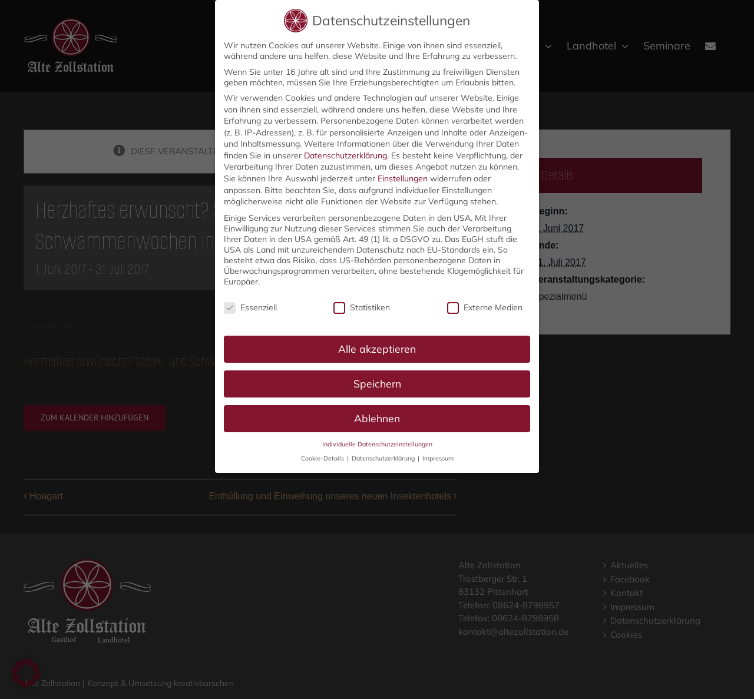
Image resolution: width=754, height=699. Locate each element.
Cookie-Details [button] (323, 454)
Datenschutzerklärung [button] (384, 454)
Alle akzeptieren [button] (377, 345)
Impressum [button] (438, 454)
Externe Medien (484, 304)
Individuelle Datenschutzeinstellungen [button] (377, 440)
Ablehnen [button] (377, 414)
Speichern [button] (377, 379)
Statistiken (361, 304)
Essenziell (250, 304)
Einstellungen (403, 175)
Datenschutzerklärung (345, 152)
